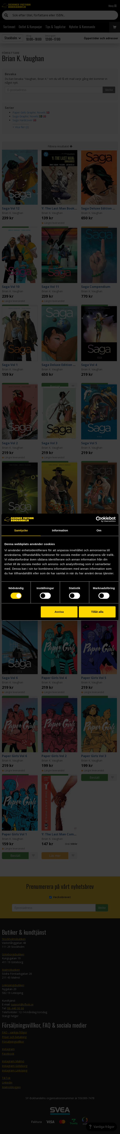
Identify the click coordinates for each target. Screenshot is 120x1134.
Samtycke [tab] (21, 530)
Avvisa (59, 611)
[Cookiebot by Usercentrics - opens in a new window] (99, 519)
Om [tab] (99, 530)
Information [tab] (60, 530)
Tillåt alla (97, 611)
